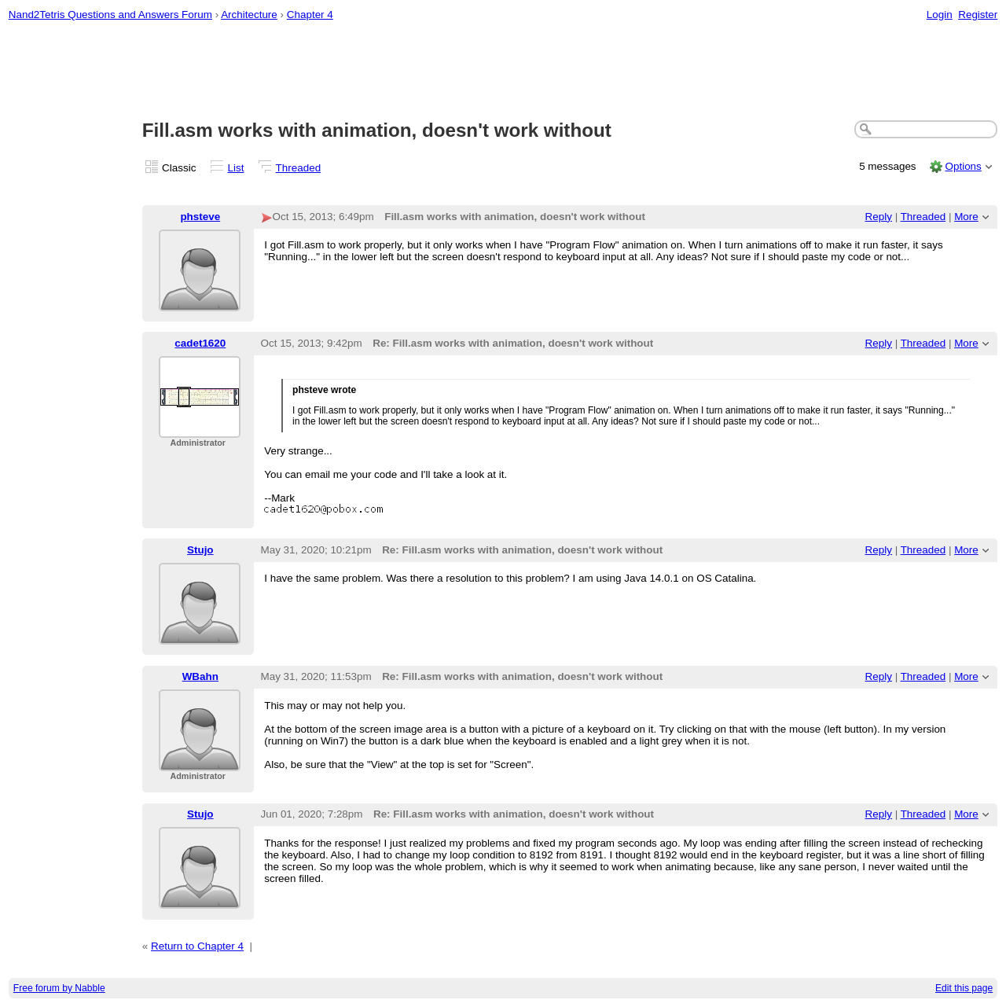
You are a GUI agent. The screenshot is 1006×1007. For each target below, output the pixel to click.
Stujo (200, 550)
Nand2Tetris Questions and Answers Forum (110, 14)
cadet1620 (200, 343)
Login (940, 14)
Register (977, 14)
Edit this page (964, 988)
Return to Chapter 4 (197, 946)
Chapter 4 (310, 14)
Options (963, 166)
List (236, 168)
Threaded (298, 168)
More (966, 216)
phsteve (200, 216)
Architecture (249, 14)
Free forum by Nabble (59, 988)
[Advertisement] (503, 71)
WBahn (200, 676)
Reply (878, 216)
